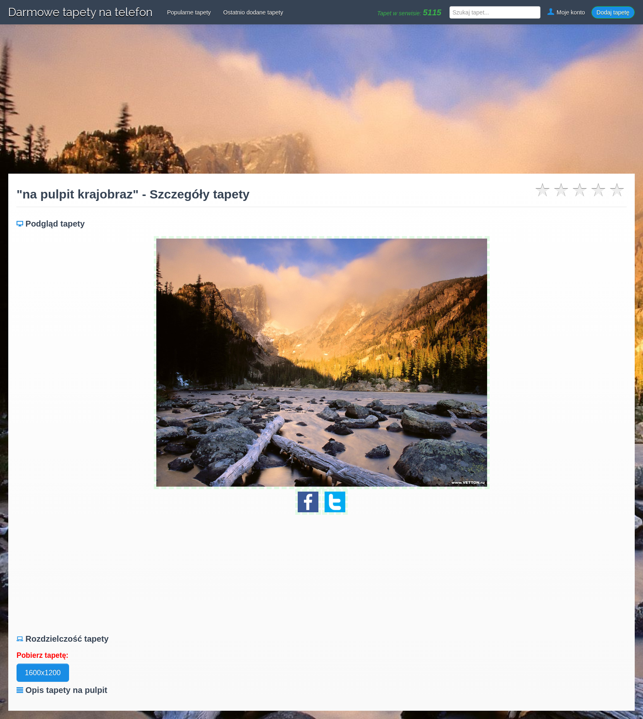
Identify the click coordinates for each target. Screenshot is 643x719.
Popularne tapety (189, 12)
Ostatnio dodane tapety (253, 12)
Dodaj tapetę (613, 12)
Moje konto (566, 12)
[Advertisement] (322, 99)
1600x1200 (43, 673)
